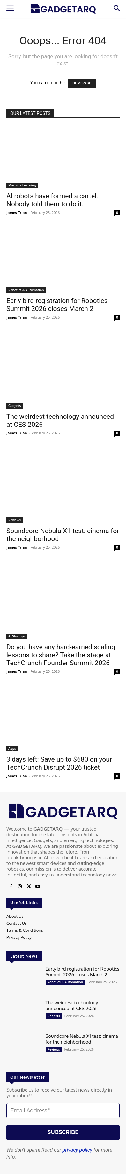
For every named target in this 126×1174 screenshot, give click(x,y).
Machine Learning (22, 185)
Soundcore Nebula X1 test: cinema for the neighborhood (82, 1039)
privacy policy (78, 1150)
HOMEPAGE (81, 83)
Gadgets (14, 406)
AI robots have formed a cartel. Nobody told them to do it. (52, 200)
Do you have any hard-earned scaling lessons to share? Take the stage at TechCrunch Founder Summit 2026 (60, 655)
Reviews (14, 520)
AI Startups (16, 636)
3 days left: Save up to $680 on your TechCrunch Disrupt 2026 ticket (59, 763)
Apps (12, 748)
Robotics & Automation (26, 290)
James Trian (16, 212)
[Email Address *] (63, 1110)
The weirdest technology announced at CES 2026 (72, 1005)
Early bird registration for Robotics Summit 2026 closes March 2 (56, 305)
